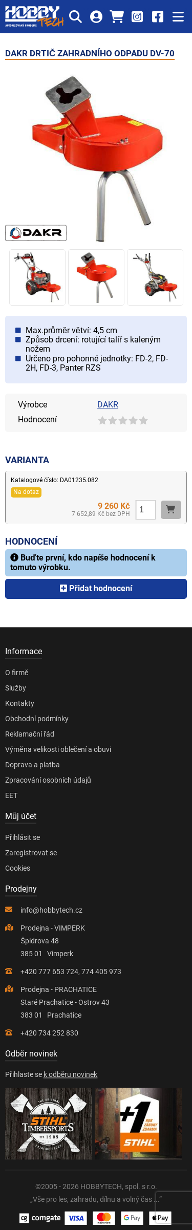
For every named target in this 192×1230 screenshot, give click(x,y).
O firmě (17, 672)
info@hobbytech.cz (51, 910)
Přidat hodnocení (96, 588)
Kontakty (19, 703)
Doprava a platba (32, 765)
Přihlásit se (22, 837)
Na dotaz (26, 491)
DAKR (107, 404)
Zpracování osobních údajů (48, 780)
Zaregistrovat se (31, 853)
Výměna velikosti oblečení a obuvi (58, 749)
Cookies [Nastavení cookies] (17, 868)
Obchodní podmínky (37, 719)
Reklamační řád (29, 734)
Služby (15, 688)
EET (11, 795)
